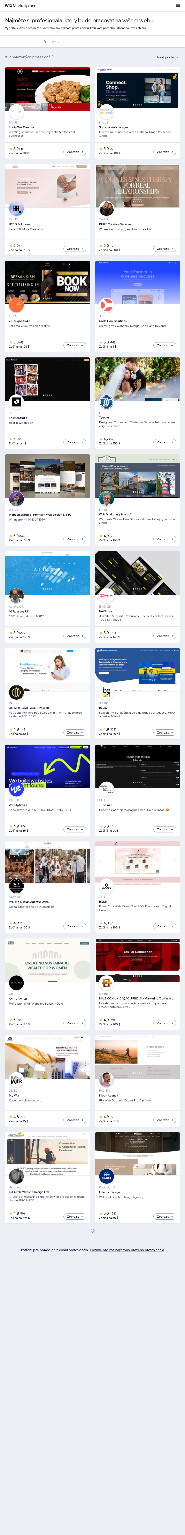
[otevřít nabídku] (178, 5)
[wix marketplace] (21, 5)
